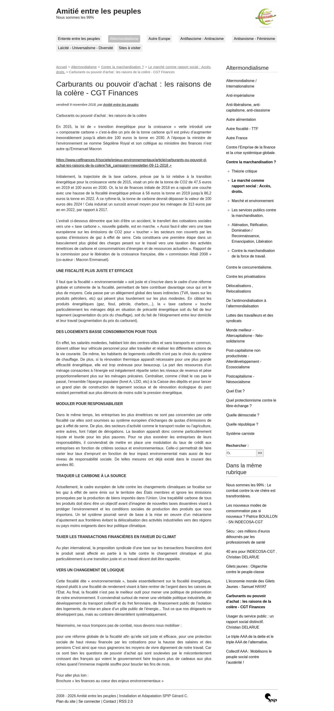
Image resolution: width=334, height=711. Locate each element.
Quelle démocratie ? (242, 415)
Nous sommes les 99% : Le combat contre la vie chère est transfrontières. (250, 490)
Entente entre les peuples (79, 39)
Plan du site (66, 701)
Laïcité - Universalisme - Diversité (85, 48)
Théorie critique (244, 171)
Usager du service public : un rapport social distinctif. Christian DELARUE (250, 621)
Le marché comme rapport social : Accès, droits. (251, 186)
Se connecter (89, 701)
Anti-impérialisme (240, 95)
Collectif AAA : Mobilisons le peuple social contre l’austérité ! (249, 656)
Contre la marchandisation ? (122, 67)
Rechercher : (237, 446)
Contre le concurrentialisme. (249, 267)
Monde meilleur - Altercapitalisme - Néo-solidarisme (245, 335)
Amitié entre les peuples (98, 11)
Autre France (236, 138)
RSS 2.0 (126, 701)
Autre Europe (159, 39)
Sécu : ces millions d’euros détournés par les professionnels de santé (248, 536)
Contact (109, 701)
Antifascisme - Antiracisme (202, 39)
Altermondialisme (124, 39)
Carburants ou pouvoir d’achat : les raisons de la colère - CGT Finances (248, 601)
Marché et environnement (252, 201)
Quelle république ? (242, 424)
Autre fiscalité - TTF (242, 129)
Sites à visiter (130, 48)
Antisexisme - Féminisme (254, 39)
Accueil (61, 67)
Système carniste (240, 434)
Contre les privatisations (246, 276)
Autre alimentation (241, 119)
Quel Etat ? (235, 391)
